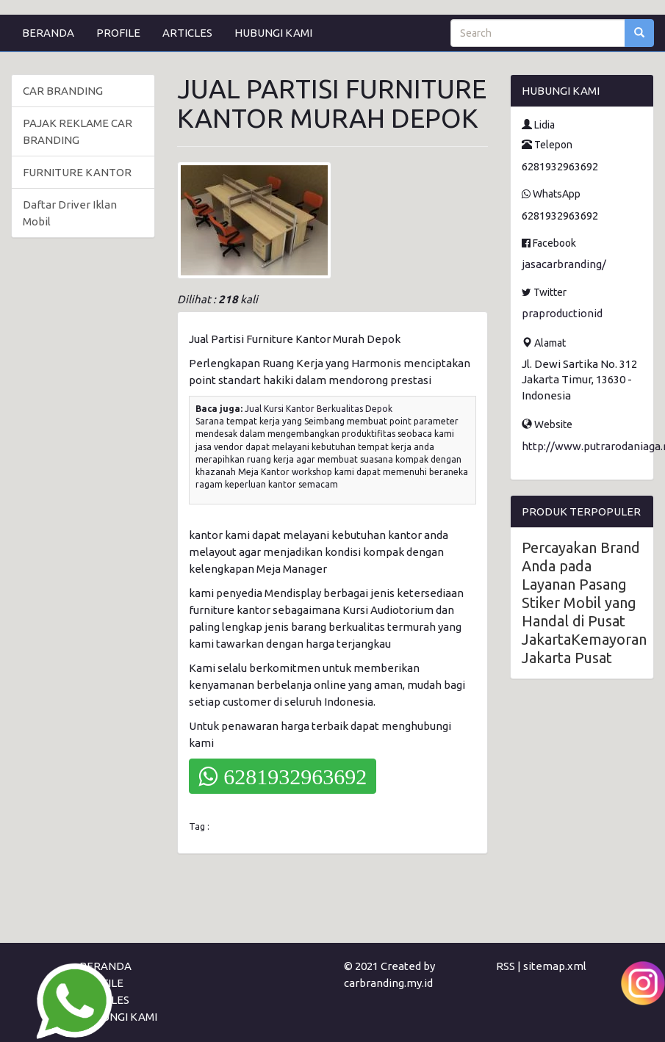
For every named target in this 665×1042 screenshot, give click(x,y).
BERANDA (48, 32)
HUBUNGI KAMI (273, 32)
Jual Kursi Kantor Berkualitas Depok (318, 408)
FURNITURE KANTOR (77, 172)
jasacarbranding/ (564, 264)
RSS (505, 966)
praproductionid (562, 313)
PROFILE (118, 32)
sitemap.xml (554, 966)
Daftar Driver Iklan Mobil (70, 213)
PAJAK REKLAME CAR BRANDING (77, 131)
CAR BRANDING (63, 90)
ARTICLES (187, 32)
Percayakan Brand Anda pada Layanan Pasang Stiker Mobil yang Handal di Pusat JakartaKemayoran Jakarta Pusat (584, 602)
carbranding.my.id (388, 983)
